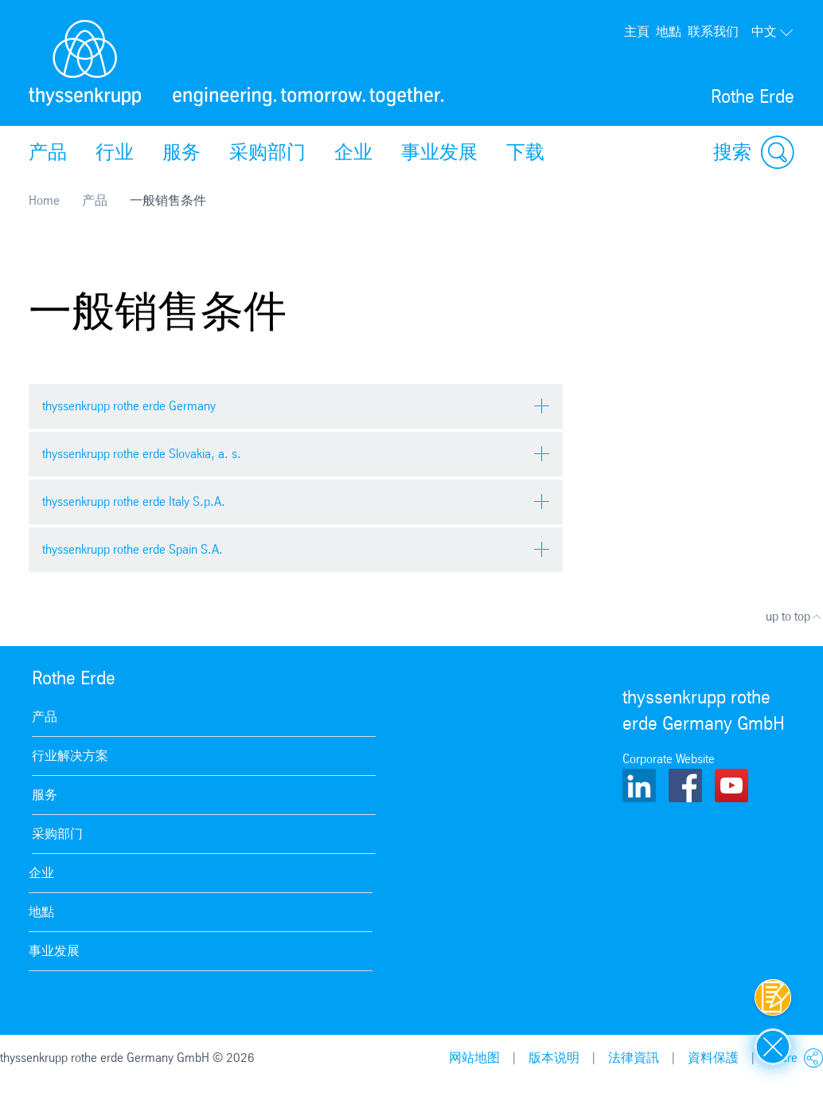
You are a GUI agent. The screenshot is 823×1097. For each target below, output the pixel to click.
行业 (115, 152)
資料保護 (713, 1057)
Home (44, 200)
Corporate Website (668, 758)
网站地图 (474, 1057)
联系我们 (713, 31)
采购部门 (267, 152)
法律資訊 (633, 1057)
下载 (525, 152)
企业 (353, 152)
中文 (772, 31)
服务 (181, 152)
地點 (668, 31)
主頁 (636, 31)
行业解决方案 (70, 755)
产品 (48, 152)
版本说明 (554, 1057)
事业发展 (439, 152)
